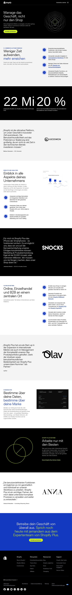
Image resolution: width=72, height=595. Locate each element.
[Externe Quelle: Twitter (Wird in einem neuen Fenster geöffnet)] (8, 591)
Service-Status (60, 572)
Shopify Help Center (61, 562)
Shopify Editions (21, 564)
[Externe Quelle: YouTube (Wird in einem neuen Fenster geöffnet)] (11, 591)
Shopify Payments (56, 309)
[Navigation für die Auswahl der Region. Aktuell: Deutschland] (11, 582)
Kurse (44, 567)
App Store (32, 567)
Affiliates (32, 573)
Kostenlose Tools (47, 570)
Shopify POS (62, 307)
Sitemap (47, 585)
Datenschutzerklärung (36, 585)
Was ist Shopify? (21, 562)
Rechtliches (25, 585)
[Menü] (68, 2)
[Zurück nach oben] (5, 559)
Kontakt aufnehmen (11, 32)
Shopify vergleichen (48, 564)
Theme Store (33, 564)
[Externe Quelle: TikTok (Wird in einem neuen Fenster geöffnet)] (18, 591)
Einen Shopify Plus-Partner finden (51, 460)
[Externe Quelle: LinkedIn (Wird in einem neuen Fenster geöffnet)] (21, 591)
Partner (32, 570)
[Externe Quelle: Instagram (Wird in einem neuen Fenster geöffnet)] (15, 591)
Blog (44, 562)
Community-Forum (61, 564)
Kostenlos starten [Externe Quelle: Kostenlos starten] (61, 2)
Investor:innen (20, 567)
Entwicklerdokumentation (36, 562)
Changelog (46, 573)
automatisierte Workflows (56, 58)
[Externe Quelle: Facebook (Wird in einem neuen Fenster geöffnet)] (5, 591)
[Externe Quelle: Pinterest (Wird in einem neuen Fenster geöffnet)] (25, 591)
